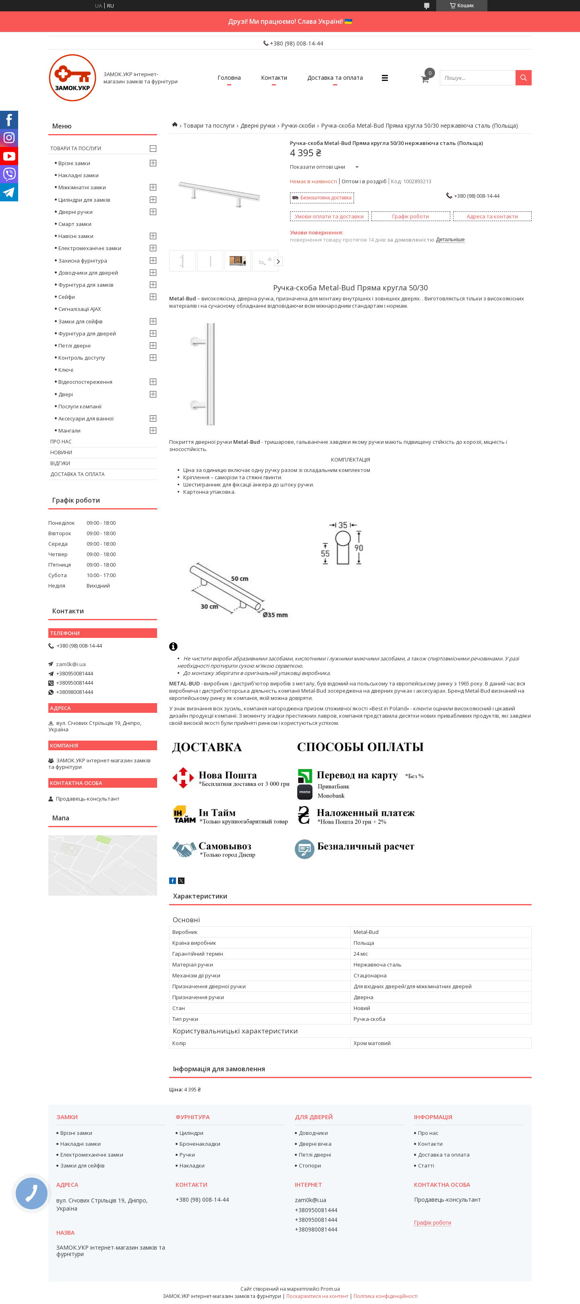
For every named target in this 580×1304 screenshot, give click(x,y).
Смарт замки (74, 224)
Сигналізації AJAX (79, 309)
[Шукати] (524, 77)
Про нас (61, 441)
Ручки (187, 1154)
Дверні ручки (258, 125)
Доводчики (313, 1132)
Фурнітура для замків (86, 284)
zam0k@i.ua (71, 664)
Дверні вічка (315, 1143)
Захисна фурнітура (82, 260)
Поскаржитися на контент (317, 1296)
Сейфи (66, 296)
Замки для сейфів (80, 321)
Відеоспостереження (85, 381)
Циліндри (191, 1132)
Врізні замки (74, 163)
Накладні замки (78, 175)
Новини (61, 452)
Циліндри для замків (84, 199)
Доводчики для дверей (88, 272)
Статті (426, 1165)
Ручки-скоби (298, 125)
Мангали (69, 430)
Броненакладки (200, 1143)
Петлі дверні (74, 345)
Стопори (310, 1165)
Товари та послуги (208, 125)
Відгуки (60, 463)
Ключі (65, 369)
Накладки (192, 1165)
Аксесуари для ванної (86, 418)
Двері (65, 394)
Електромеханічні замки (89, 248)
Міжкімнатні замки (82, 187)
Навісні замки (75, 236)
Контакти (274, 77)
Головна (229, 77)
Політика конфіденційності (386, 1296)
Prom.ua (330, 1288)
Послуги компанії (80, 406)
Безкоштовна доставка (326, 198)
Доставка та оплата (335, 77)
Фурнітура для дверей (87, 333)
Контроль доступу (81, 357)
